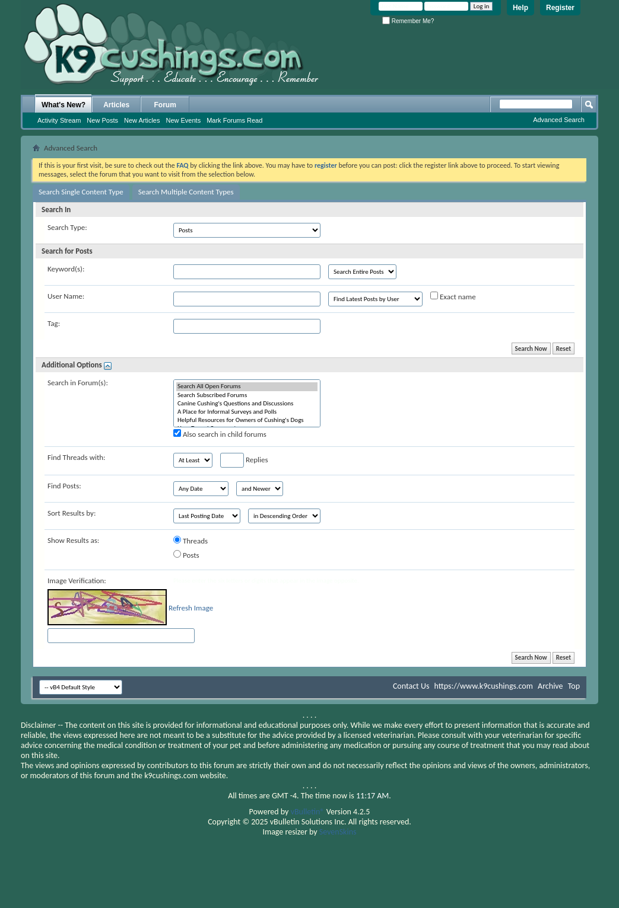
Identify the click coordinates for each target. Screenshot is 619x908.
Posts (186, 554)
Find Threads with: (76, 457)
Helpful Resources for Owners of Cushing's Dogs (247, 420)
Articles (116, 105)
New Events (183, 120)
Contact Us (411, 686)
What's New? (63, 105)
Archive (550, 686)
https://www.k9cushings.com (483, 686)
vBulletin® (308, 812)
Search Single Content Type (81, 191)
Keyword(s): (66, 268)
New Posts (102, 120)
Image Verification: (76, 580)
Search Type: (67, 227)
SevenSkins (338, 832)
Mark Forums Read (234, 120)
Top (574, 686)
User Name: (65, 296)
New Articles (142, 120)
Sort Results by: (71, 513)
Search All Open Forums (247, 386)
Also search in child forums (219, 434)
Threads (190, 540)
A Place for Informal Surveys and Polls (247, 412)
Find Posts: (64, 485)
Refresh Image (191, 607)
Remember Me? (408, 21)
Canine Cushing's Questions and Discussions (247, 403)
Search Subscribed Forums (247, 395)
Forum (165, 105)
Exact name (453, 296)
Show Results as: (73, 540)
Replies (244, 460)
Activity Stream (59, 120)
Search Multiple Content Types (186, 191)
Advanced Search (559, 119)
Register (560, 8)
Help (520, 8)
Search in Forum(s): (77, 382)
